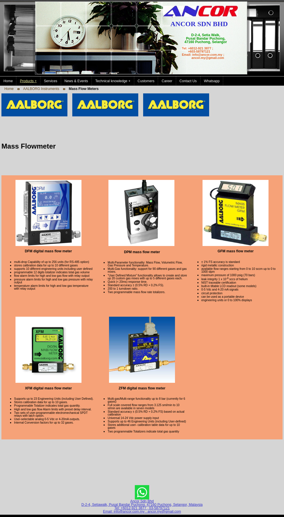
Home (8, 89)
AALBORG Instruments (41, 89)
